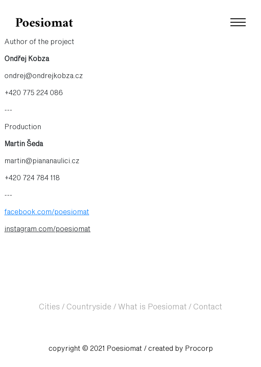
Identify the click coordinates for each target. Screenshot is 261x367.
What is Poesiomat (152, 307)
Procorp (199, 348)
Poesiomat (44, 23)
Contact (207, 307)
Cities (49, 307)
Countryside (88, 307)
